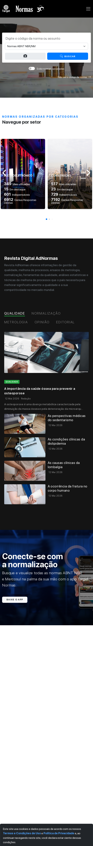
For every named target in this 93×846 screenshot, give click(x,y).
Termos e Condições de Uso (22, 833)
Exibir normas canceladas (50, 68)
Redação (26, 398)
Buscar (67, 56)
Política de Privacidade (59, 833)
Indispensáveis (17, 194)
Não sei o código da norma (74, 77)
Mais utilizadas (17, 184)
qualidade (12, 382)
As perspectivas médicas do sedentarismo (67, 418)
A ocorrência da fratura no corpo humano (67, 488)
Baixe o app (14, 599)
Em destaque (14, 189)
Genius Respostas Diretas (20, 201)
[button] (46, 219)
